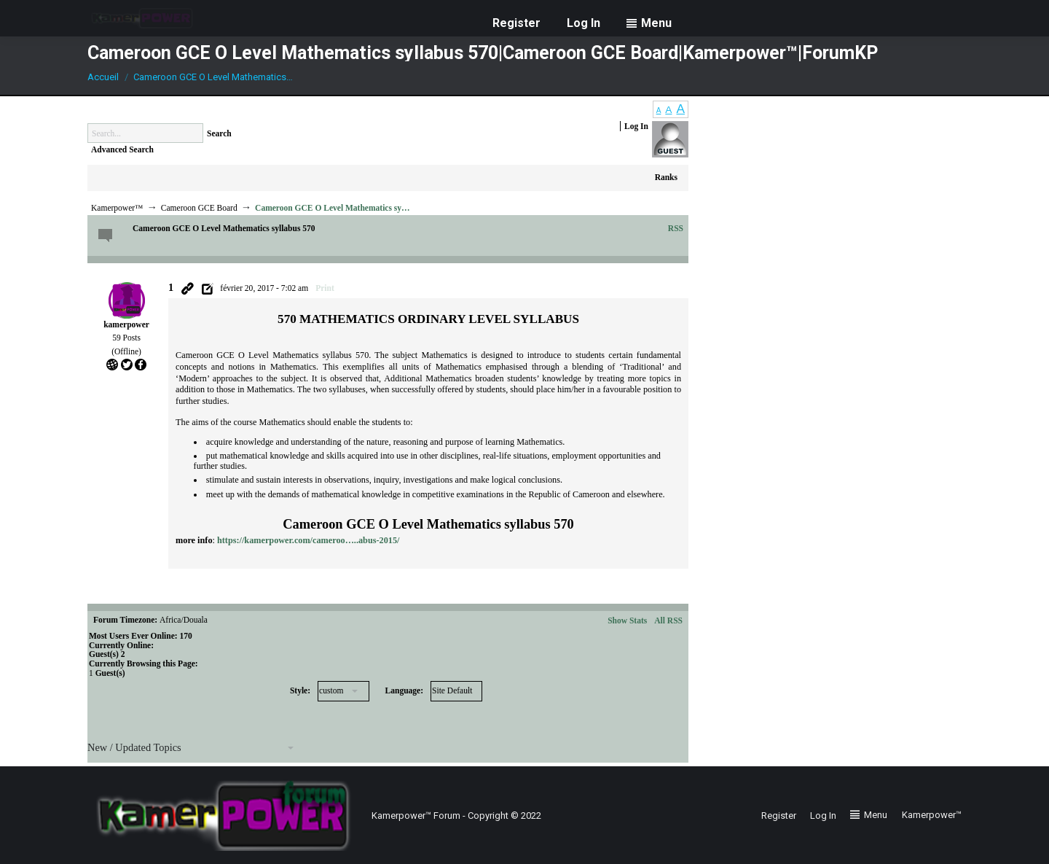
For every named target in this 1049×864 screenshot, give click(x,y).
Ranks (666, 177)
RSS (675, 228)
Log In (636, 126)
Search (219, 133)
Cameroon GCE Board (199, 207)
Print (324, 288)
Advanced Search (122, 149)
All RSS (668, 620)
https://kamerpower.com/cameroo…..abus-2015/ (308, 540)
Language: (404, 690)
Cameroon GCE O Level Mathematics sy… (332, 207)
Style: (300, 690)
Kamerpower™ (117, 207)
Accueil (103, 76)
